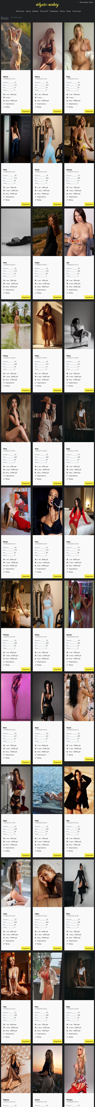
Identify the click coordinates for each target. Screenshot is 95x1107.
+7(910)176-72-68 (9, 823)
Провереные (54, 11)
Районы (62, 11)
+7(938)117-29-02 (9, 451)
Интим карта (76, 11)
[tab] (5, 17)
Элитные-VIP (44, 11)
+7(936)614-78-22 (72, 265)
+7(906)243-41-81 (9, 79)
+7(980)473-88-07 (9, 265)
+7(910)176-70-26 (72, 823)
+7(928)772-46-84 (9, 358)
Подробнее (26, 111)
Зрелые (28, 11)
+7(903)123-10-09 (72, 916)
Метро (69, 11)
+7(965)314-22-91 (41, 172)
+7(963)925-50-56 (41, 823)
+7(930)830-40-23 (72, 730)
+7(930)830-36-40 (9, 544)
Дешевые (35, 11)
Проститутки (20, 11)
